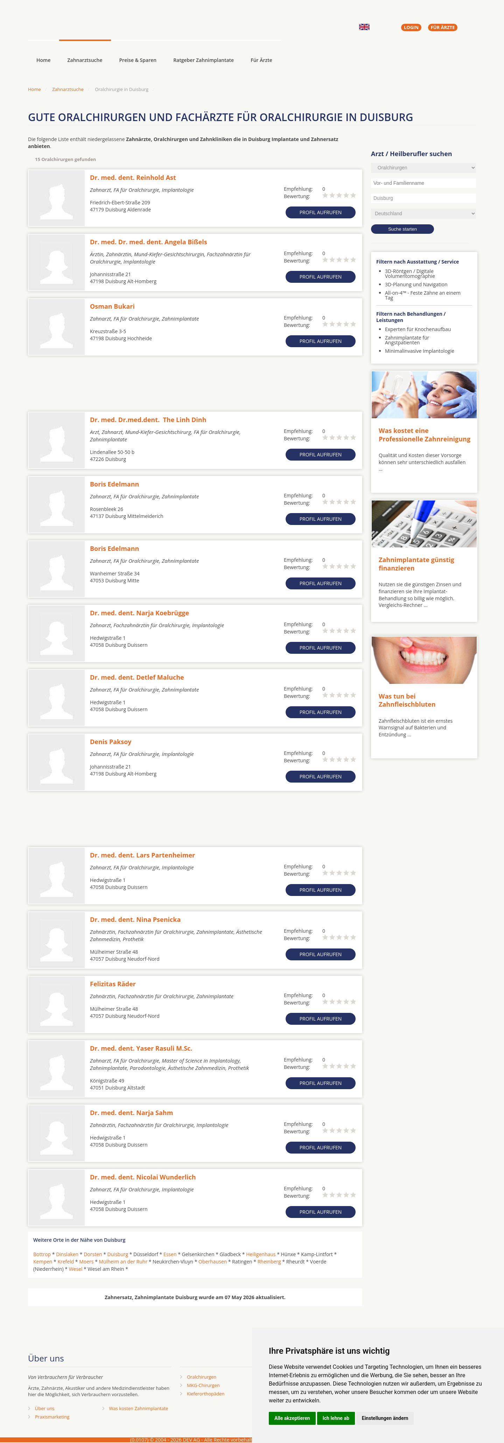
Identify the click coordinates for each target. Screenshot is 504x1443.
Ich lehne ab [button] (336, 1418)
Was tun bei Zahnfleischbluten (407, 700)
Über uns (45, 1408)
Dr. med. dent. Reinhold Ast (133, 177)
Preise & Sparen (138, 60)
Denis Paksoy (111, 741)
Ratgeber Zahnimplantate (203, 60)
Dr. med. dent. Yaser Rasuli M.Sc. (141, 1048)
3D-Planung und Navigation (416, 284)
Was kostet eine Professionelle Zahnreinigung (424, 434)
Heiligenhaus (260, 1254)
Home (34, 89)
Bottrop (42, 1254)
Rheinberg (269, 1261)
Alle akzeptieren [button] (292, 1418)
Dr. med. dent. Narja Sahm (131, 1112)
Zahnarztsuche (85, 60)
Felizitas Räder (113, 984)
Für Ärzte (261, 60)
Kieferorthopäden (206, 1394)
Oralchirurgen (201, 1377)
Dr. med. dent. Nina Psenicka (135, 919)
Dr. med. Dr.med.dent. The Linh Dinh (148, 419)
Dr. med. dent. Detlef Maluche (137, 677)
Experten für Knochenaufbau (418, 329)
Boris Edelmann (114, 484)
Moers (86, 1261)
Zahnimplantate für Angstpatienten (407, 340)
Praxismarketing (52, 1417)
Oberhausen (212, 1261)
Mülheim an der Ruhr (123, 1261)
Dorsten (93, 1254)
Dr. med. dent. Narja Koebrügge (139, 613)
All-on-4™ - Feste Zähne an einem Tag (423, 295)
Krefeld (65, 1261)
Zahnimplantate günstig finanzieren (416, 563)
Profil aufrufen (321, 212)
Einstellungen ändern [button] (385, 1418)
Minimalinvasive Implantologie (419, 351)
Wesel (76, 1269)
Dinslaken (67, 1254)
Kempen (42, 1261)
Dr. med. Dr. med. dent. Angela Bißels (148, 242)
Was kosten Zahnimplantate (138, 1408)
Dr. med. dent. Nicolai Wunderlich (143, 1177)
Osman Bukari (112, 306)
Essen (170, 1254)
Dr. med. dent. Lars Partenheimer (142, 855)
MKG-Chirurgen (203, 1385)
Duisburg (117, 1254)
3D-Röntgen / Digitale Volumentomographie (410, 273)
